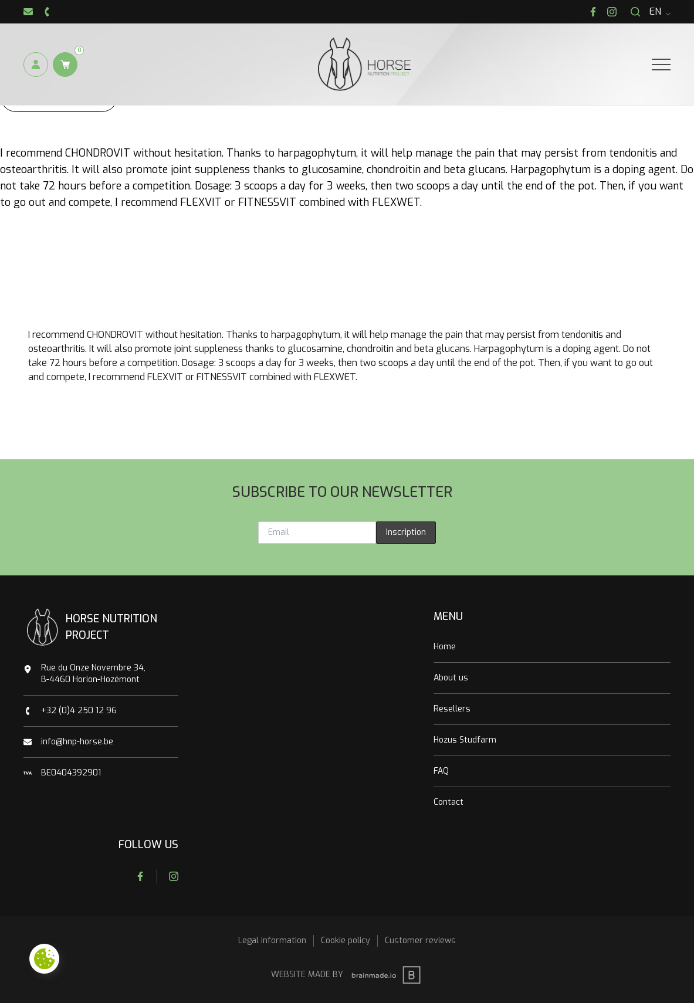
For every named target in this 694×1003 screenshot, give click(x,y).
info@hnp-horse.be (77, 741)
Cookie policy (345, 940)
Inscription (406, 532)
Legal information (272, 940)
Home (445, 646)
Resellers (452, 708)
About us (451, 677)
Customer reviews (420, 940)
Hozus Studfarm (465, 740)
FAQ (441, 771)
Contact (448, 802)
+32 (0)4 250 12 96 (79, 710)
